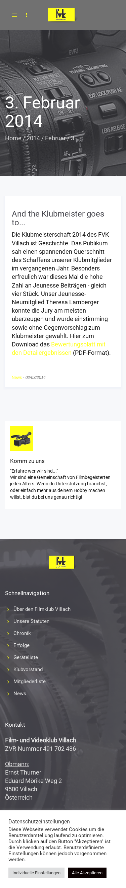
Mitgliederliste (29, 681)
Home (13, 138)
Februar (55, 138)
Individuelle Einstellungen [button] (36, 872)
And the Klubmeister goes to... (58, 218)
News (17, 377)
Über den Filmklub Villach (42, 609)
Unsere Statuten (31, 621)
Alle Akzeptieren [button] (87, 872)
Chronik (22, 633)
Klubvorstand (28, 669)
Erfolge (21, 645)
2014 (33, 138)
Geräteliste (25, 657)
